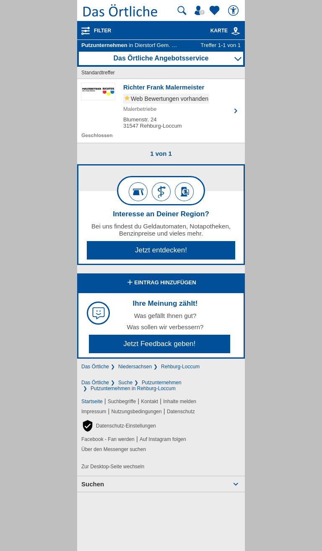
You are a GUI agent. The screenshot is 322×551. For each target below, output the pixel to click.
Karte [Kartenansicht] (225, 31)
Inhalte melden (179, 401)
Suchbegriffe (122, 401)
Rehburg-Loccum (180, 367)
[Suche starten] (182, 10)
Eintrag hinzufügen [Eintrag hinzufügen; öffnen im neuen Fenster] (161, 283)
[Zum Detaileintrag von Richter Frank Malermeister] (161, 111)
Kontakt (149, 401)
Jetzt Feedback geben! (159, 344)
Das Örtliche (95, 367)
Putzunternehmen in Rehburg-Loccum (133, 388)
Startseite (92, 401)
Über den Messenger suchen (113, 449)
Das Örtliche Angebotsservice (160, 58)
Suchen (92, 484)
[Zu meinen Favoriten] (215, 10)
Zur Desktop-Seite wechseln (112, 467)
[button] (118, 425)
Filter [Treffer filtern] (102, 31)
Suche (125, 383)
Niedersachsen (135, 367)
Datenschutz (181, 412)
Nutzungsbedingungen (137, 412)
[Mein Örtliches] (201, 10)
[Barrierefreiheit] (234, 10)
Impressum (93, 412)
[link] (236, 31)
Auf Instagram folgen (163, 439)
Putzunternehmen (162, 383)
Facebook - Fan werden (108, 439)
